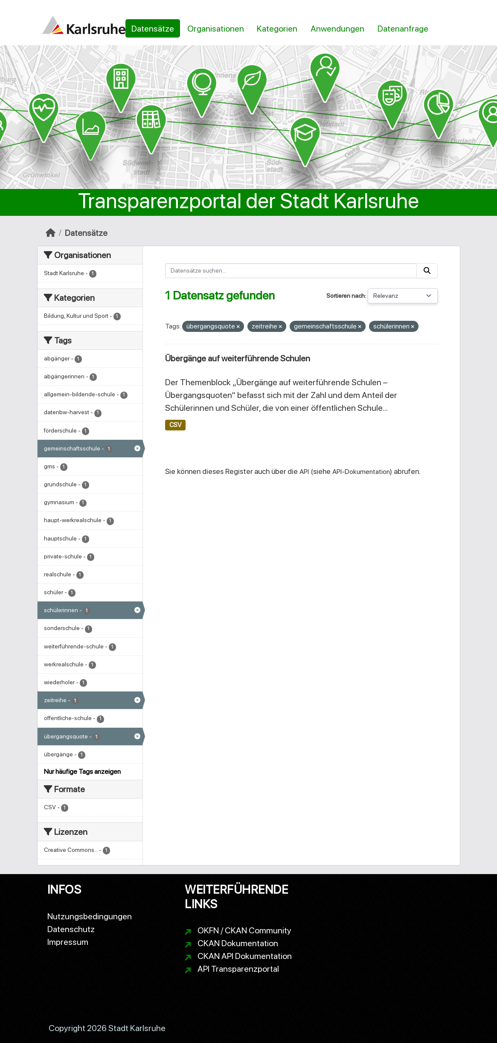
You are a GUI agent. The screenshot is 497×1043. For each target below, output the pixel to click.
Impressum (67, 942)
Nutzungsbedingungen (89, 916)
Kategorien (277, 28)
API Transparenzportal (238, 969)
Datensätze (152, 28)
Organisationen (215, 28)
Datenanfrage (403, 28)
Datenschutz (71, 929)
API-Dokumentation (361, 472)
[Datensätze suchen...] (291, 270)
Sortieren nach (345, 295)
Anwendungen (337, 28)
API (304, 472)
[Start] (50, 233)
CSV (175, 425)
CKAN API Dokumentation (245, 956)
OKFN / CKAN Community (244, 930)
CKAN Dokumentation (238, 943)
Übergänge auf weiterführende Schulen (237, 358)
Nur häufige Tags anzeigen (82, 771)
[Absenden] (427, 270)
